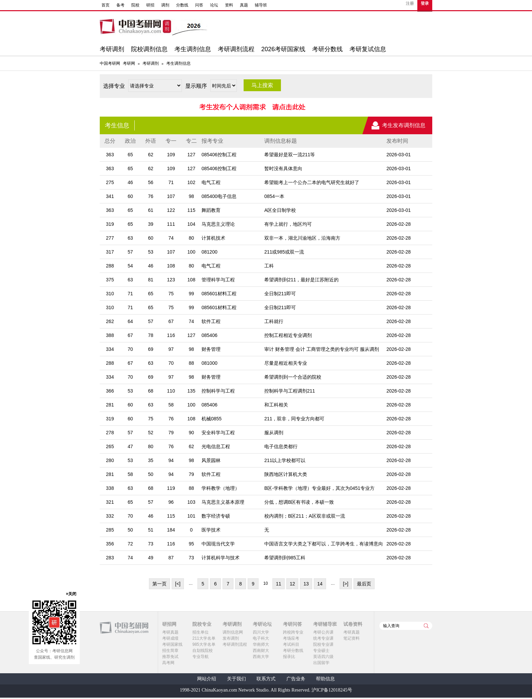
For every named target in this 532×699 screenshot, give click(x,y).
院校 (135, 5)
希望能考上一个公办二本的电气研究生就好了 (311, 182)
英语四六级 (323, 656)
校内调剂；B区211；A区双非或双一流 (304, 516)
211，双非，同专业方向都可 (294, 418)
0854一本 (274, 196)
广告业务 (295, 678)
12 (292, 583)
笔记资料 (351, 638)
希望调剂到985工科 (284, 557)
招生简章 (170, 650)
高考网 (168, 662)
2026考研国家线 (283, 49)
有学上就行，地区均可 (288, 224)
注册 (410, 3)
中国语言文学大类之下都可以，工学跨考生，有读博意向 (323, 543)
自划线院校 (202, 650)
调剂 (165, 5)
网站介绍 (206, 678)
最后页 (364, 583)
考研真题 (170, 632)
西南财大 (261, 650)
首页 (105, 5)
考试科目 (291, 644)
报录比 (289, 656)
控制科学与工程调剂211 (289, 391)
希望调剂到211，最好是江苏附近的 (301, 279)
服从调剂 (273, 432)
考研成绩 (170, 638)
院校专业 (201, 624)
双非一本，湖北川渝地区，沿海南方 (302, 238)
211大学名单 (203, 638)
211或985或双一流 (284, 252)
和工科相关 (276, 404)
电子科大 (261, 638)
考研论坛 (262, 624)
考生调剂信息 (192, 49)
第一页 (159, 583)
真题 (244, 5)
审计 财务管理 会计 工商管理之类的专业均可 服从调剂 (321, 349)
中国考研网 (124, 628)
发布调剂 (231, 638)
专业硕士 (321, 650)
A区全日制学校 (280, 210)
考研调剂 (112, 49)
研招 (150, 5)
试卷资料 (352, 624)
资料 (229, 5)
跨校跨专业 (293, 632)
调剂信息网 (233, 632)
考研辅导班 (325, 624)
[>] (345, 583)
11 (278, 583)
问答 (199, 5)
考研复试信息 (367, 49)
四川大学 (261, 632)
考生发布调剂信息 (403, 125)
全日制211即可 (280, 293)
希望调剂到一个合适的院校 (292, 377)
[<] (177, 583)
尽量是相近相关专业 (285, 363)
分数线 (182, 5)
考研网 (129, 63)
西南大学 (261, 656)
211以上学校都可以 (284, 460)
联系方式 (266, 678)
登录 (425, 3)
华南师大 (261, 644)
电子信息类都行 (281, 446)
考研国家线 (172, 644)
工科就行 (273, 321)
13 (306, 583)
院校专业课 (323, 644)
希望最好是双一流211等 (289, 154)
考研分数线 (327, 49)
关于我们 (236, 678)
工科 (269, 265)
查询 (426, 626)
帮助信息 (325, 678)
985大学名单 (203, 644)
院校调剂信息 (149, 49)
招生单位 (200, 632)
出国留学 (321, 662)
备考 (120, 5)
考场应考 (291, 638)
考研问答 (292, 624)
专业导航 (200, 656)
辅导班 (261, 5)
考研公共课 (323, 632)
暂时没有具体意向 (283, 168)
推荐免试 (170, 656)
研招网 (169, 624)
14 (320, 583)
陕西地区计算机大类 (285, 474)
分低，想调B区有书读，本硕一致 (299, 502)
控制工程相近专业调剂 (288, 335)
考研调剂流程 (236, 49)
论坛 (214, 5)
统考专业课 (323, 638)
